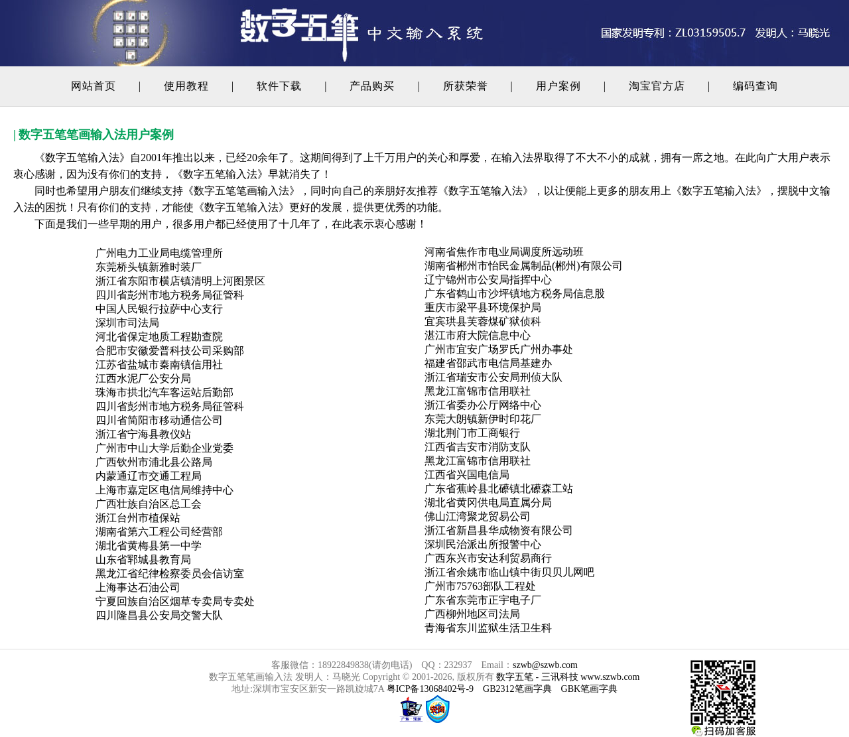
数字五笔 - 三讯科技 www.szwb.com (567, 677)
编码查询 (755, 86)
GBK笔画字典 (589, 689)
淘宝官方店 (657, 86)
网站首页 (93, 86)
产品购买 (372, 86)
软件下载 (279, 86)
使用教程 (186, 86)
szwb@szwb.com (545, 665)
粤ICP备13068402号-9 (429, 689)
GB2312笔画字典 (517, 689)
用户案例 (558, 86)
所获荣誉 (465, 86)
